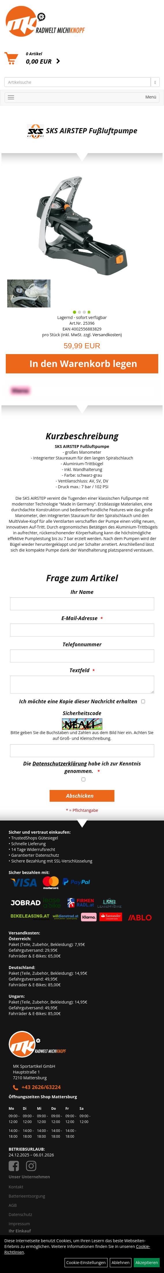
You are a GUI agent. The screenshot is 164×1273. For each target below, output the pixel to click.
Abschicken (79, 795)
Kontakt (16, 1187)
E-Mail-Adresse (79, 618)
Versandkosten (106, 334)
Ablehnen (120, 1262)
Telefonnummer (82, 644)
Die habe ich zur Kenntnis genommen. (82, 767)
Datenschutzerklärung (60, 763)
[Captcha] (82, 750)
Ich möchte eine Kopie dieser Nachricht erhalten (78, 701)
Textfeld (79, 670)
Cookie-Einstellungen (86, 1262)
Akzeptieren (146, 1262)
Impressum (19, 1223)
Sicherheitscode (82, 713)
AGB (13, 1205)
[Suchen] (155, 82)
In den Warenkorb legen (83, 364)
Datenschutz (20, 1214)
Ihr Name (82, 591)
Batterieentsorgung (27, 1196)
